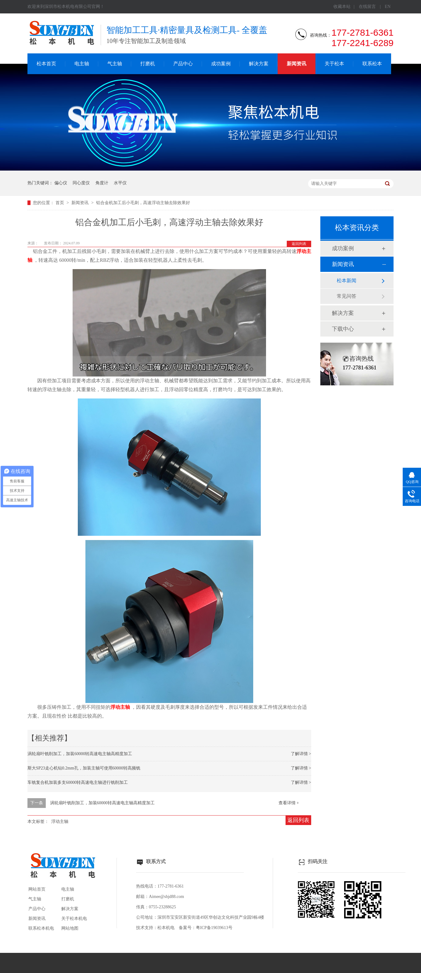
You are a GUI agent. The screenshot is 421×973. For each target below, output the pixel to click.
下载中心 (343, 329)
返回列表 (299, 244)
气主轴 (114, 63)
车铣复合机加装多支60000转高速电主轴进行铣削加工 (77, 782)
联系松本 (372, 63)
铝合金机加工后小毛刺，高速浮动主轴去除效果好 (143, 202)
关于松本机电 (74, 918)
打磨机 (147, 63)
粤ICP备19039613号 (214, 927)
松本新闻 (346, 280)
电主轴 (81, 63)
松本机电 (166, 927)
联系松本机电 (41, 928)
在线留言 (367, 6)
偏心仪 (60, 183)
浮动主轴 (59, 821)
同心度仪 (81, 183)
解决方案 (258, 63)
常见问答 (346, 296)
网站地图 (69, 928)
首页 (60, 202)
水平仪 (120, 183)
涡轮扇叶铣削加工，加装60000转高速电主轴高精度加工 (79, 753)
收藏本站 (342, 6)
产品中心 (183, 63)
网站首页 (36, 889)
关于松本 (334, 63)
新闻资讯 (296, 63)
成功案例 (221, 63)
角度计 (101, 183)
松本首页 (46, 63)
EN (387, 6)
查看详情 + (289, 803)
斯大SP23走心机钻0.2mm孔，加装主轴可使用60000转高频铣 (83, 768)
